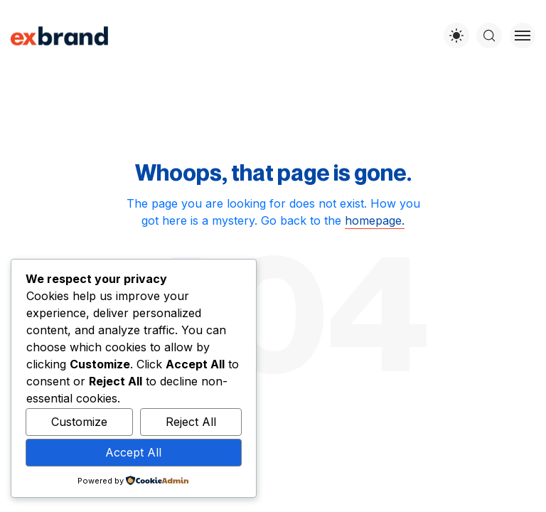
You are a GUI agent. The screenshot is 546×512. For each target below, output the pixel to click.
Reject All (191, 422)
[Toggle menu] (522, 35)
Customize (79, 422)
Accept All (133, 452)
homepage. (375, 220)
